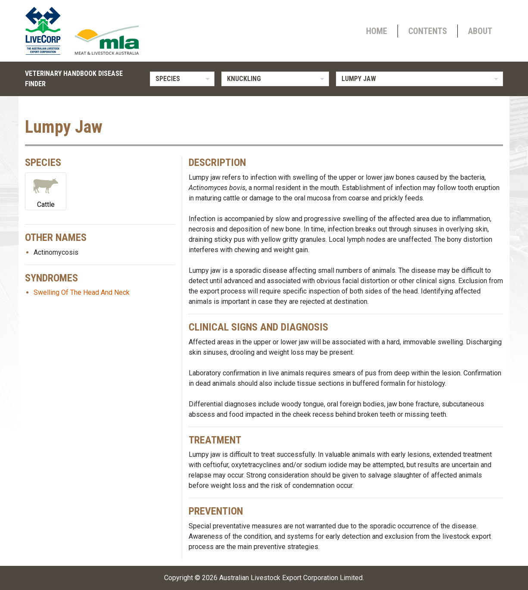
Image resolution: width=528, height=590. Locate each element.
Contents (427, 31)
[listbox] (182, 79)
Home (376, 31)
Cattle (45, 191)
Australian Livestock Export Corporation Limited (291, 578)
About (480, 31)
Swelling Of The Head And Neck (82, 292)
